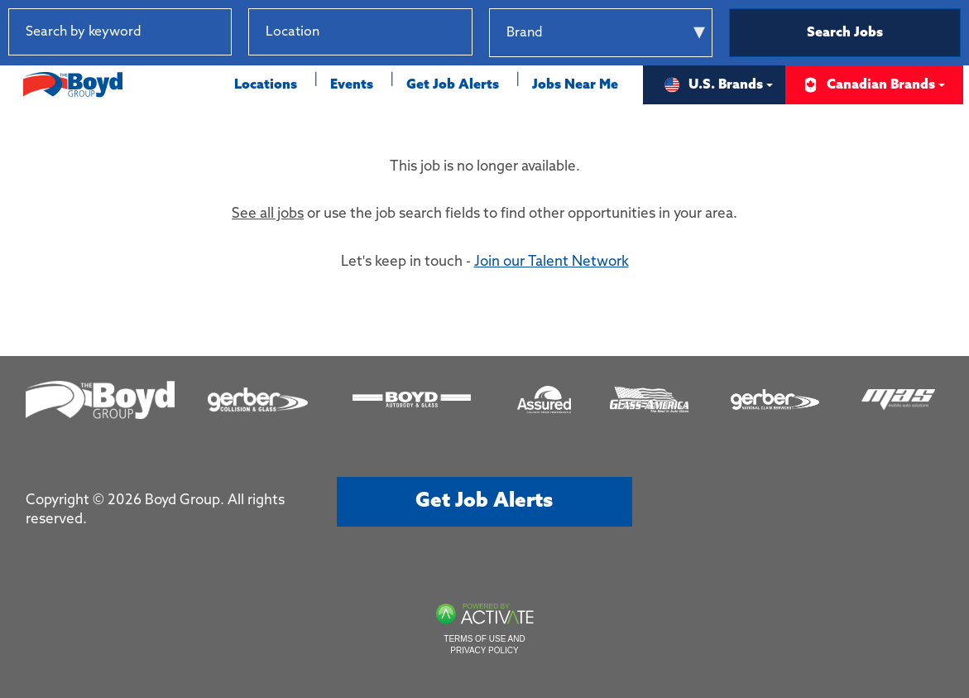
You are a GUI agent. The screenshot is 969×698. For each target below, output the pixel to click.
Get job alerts (484, 501)
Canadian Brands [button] (868, 85)
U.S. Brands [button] (713, 85)
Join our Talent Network (551, 262)
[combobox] (360, 31)
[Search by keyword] (120, 31)
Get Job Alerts (452, 85)
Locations (265, 85)
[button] (459, 31)
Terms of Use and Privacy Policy (484, 644)
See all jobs (268, 214)
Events (351, 85)
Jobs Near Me (575, 85)
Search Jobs (845, 33)
